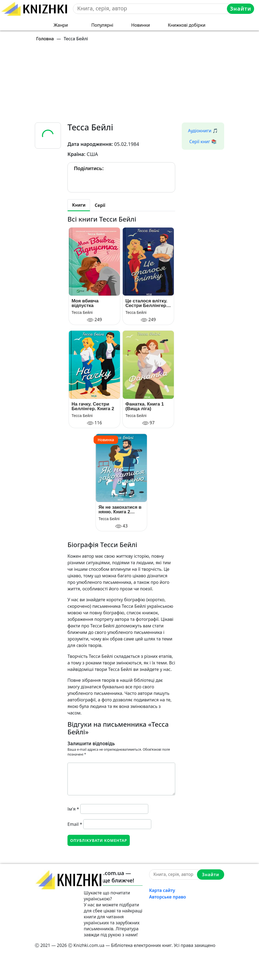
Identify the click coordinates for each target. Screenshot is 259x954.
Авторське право (167, 897)
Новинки (140, 25)
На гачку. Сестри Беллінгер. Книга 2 (93, 406)
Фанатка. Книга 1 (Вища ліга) (144, 406)
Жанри (61, 25)
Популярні (102, 25)
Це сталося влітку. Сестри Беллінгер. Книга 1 (146, 303)
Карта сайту (162, 890)
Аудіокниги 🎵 (203, 131)
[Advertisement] (133, 84)
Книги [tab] (78, 205)
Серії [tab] (100, 205)
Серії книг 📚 (203, 142)
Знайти (240, 8)
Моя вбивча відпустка (85, 303)
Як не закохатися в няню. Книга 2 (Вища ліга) (119, 509)
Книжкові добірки (186, 25)
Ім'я (73, 809)
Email (74, 824)
